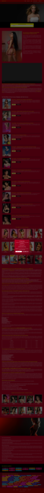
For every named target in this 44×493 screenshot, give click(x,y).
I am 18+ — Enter (18, 251)
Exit (25, 251)
